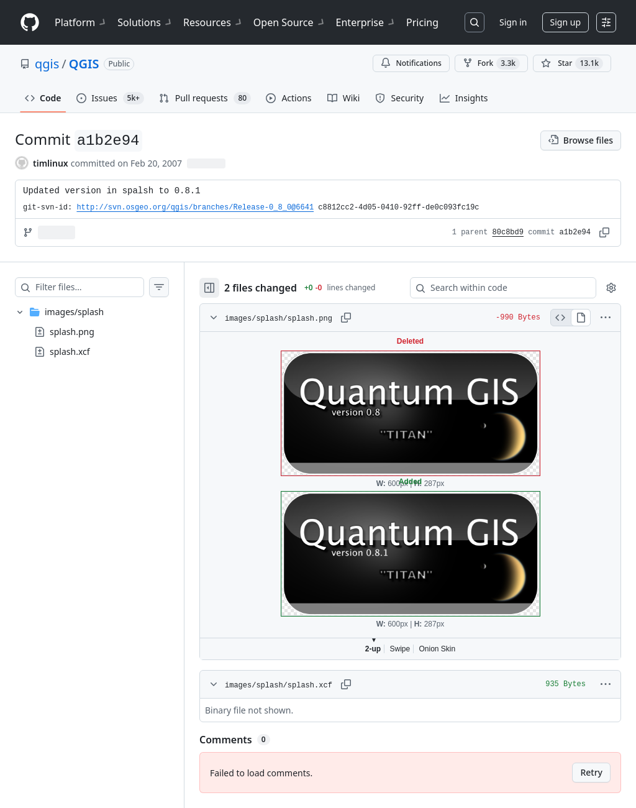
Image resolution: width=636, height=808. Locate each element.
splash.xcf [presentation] (70, 351)
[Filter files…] (89, 287)
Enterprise (366, 22)
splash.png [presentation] (72, 331)
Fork (491, 63)
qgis (47, 63)
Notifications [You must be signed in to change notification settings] (411, 63)
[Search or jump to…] (474, 22)
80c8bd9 (508, 232)
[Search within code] (497, 288)
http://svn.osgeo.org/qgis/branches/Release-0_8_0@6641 (195, 207)
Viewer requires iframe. (410, 495)
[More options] (606, 318)
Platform (81, 22)
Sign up (565, 22)
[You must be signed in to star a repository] (572, 63)
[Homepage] (30, 22)
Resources (213, 22)
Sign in (513, 22)
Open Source (289, 22)
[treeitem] (92, 332)
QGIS (84, 63)
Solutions (145, 22)
